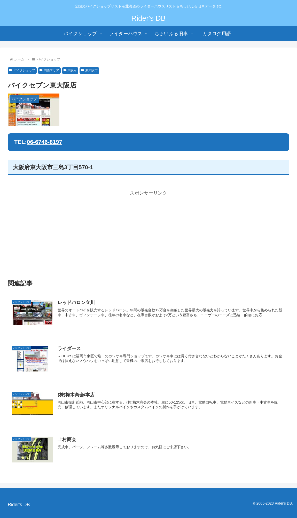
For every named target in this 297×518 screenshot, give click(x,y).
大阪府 (70, 70)
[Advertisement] (148, 233)
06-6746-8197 (44, 142)
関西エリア (49, 70)
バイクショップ (22, 70)
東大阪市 (89, 70)
